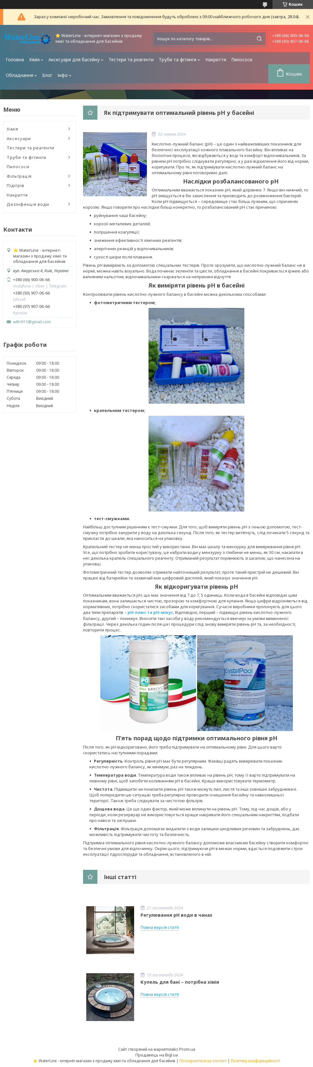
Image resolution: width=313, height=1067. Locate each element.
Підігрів (15, 185)
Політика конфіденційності (255, 1060)
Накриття (215, 59)
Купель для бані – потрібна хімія (180, 982)
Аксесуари (19, 138)
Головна (15, 59)
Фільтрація (19, 176)
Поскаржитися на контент (203, 1060)
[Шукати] (259, 38)
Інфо (62, 75)
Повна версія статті (160, 927)
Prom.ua (187, 1049)
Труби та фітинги (177, 59)
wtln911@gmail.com (32, 322)
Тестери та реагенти (131, 59)
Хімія (34, 59)
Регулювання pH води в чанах (176, 915)
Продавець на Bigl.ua (156, 1055)
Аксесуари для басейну (74, 59)
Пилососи (241, 59)
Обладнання (19, 75)
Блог (47, 75)
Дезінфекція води (28, 204)
